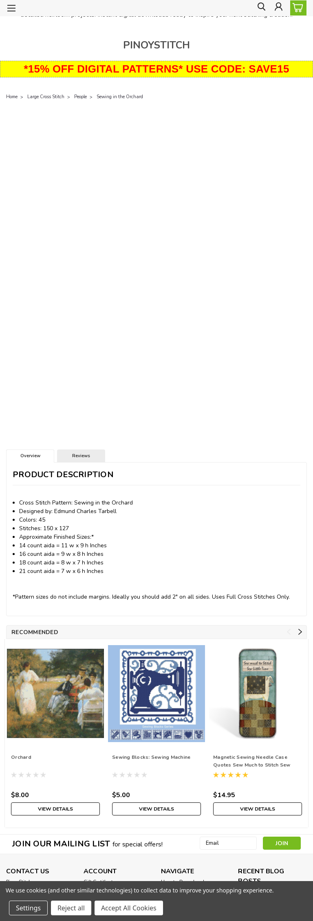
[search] (259, 8)
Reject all (71, 907)
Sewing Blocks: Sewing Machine (151, 757)
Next (300, 632)
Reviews (81, 456)
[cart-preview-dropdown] (296, 7)
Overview (30, 456)
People (80, 97)
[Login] (278, 8)
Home (12, 97)
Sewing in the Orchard (120, 97)
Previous (289, 632)
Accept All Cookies (128, 907)
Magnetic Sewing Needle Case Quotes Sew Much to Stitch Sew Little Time (251, 762)
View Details (55, 809)
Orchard (21, 757)
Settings (28, 907)
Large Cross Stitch (45, 97)
